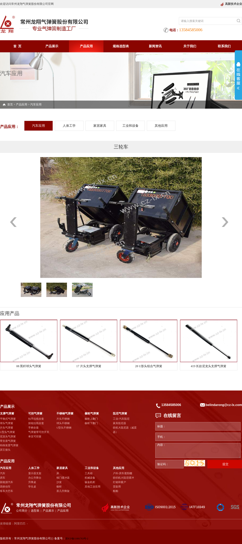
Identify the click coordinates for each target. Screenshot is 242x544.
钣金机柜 (90, 482)
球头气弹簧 (6, 423)
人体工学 (69, 125)
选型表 (35, 510)
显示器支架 (34, 473)
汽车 (2, 473)
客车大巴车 (6, 490)
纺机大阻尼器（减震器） (125, 430)
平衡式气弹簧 (8, 418)
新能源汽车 (6, 482)
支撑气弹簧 (7, 413)
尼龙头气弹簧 (8, 436)
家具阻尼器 (119, 423)
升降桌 (32, 482)
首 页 (17, 46)
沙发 (59, 482)
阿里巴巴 (19, 523)
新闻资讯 (155, 46)
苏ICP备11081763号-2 (77, 538)
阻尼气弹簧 (120, 413)
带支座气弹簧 (8, 440)
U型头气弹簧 (7, 432)
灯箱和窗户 (119, 482)
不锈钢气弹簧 (64, 413)
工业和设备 (130, 125)
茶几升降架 (63, 490)
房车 (2, 477)
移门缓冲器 (63, 477)
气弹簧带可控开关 (38, 432)
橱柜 (59, 486)
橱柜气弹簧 (92, 413)
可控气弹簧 (35, 413)
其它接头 (5, 449)
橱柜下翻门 (91, 423)
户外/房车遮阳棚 (122, 473)
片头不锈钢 (63, 418)
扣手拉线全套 (36, 418)
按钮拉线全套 (36, 423)
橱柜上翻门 (91, 418)
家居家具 (99, 125)
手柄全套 (33, 427)
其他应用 (161, 125)
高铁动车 (5, 486)
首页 (10, 104)
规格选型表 (121, 46)
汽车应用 (36, 104)
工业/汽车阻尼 (121, 418)
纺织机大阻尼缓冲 (123, 477)
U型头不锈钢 (63, 427)
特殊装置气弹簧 (9, 445)
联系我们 (224, 46)
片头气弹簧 (6, 427)
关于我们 (189, 46)
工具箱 (89, 473)
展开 (238, 76)
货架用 (117, 486)
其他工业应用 (92, 486)
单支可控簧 (34, 436)
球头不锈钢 (63, 423)
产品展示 (51, 46)
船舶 (115, 490)
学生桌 (32, 486)
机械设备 (90, 477)
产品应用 (86, 46)
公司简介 (21, 510)
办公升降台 (34, 477)
